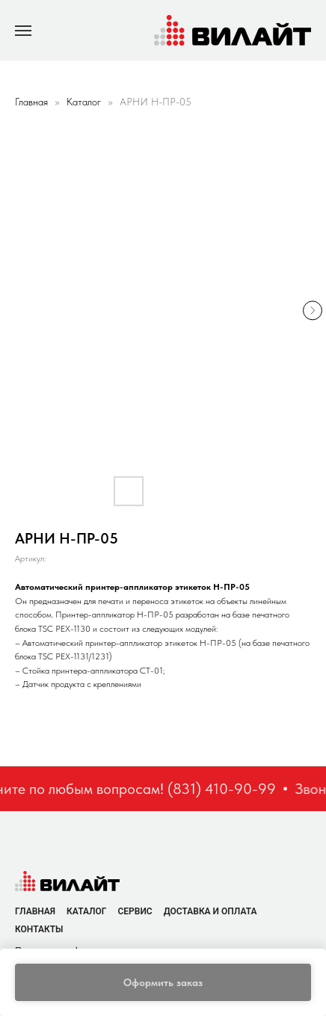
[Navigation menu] (23, 30)
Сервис (134, 911)
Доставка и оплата (210, 911)
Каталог (85, 102)
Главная (31, 102)
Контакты (39, 929)
